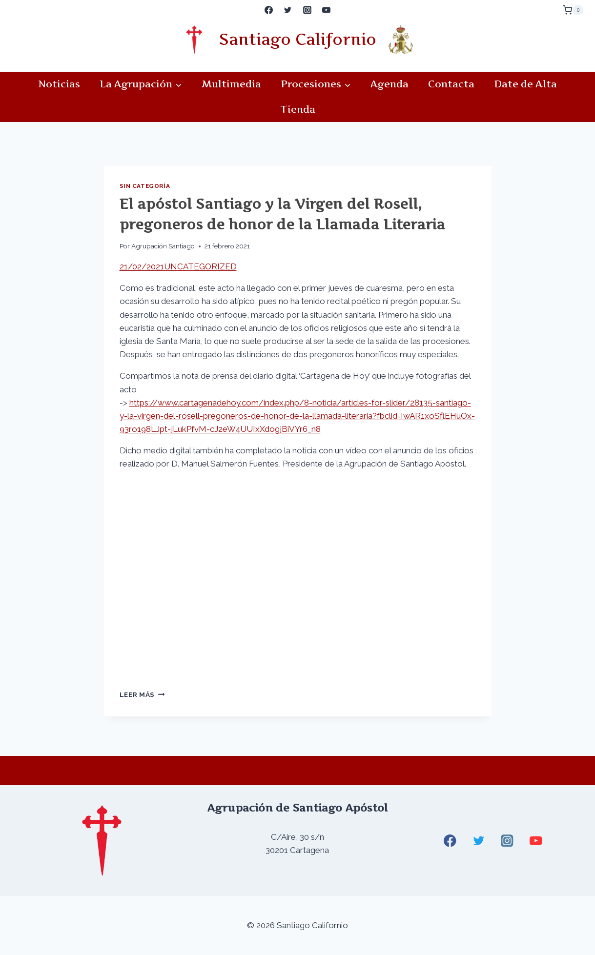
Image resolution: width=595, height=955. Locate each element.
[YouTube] (326, 10)
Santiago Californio (297, 39)
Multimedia (231, 84)
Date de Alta (525, 84)
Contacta (451, 84)
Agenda (389, 84)
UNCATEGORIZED (200, 266)
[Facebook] (269, 10)
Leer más (142, 694)
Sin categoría (145, 186)
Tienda (297, 109)
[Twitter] (288, 10)
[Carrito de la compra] (573, 10)
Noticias (59, 84)
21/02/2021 (142, 266)
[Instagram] (307, 10)
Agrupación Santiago (163, 246)
